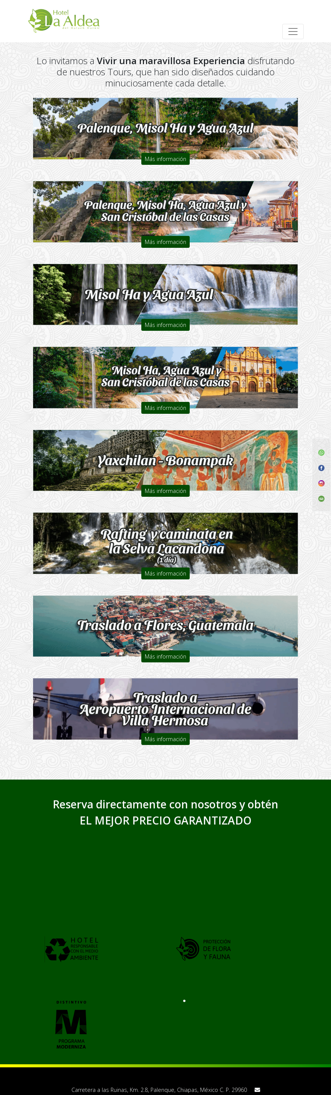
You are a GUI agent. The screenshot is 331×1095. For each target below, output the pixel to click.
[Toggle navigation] (293, 31)
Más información (165, 159)
